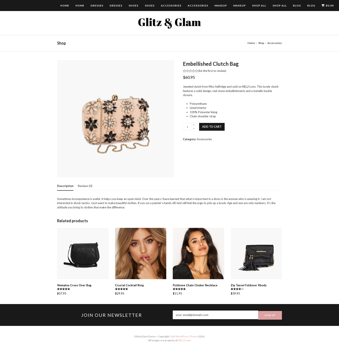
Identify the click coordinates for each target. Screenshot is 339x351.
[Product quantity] (187, 127)
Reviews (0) (85, 186)
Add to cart (212, 126)
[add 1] (194, 125)
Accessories (204, 139)
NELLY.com (184, 340)
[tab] (65, 186)
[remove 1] (194, 128)
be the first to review (212, 70)
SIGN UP (270, 315)
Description (65, 186)
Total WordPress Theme (184, 336)
